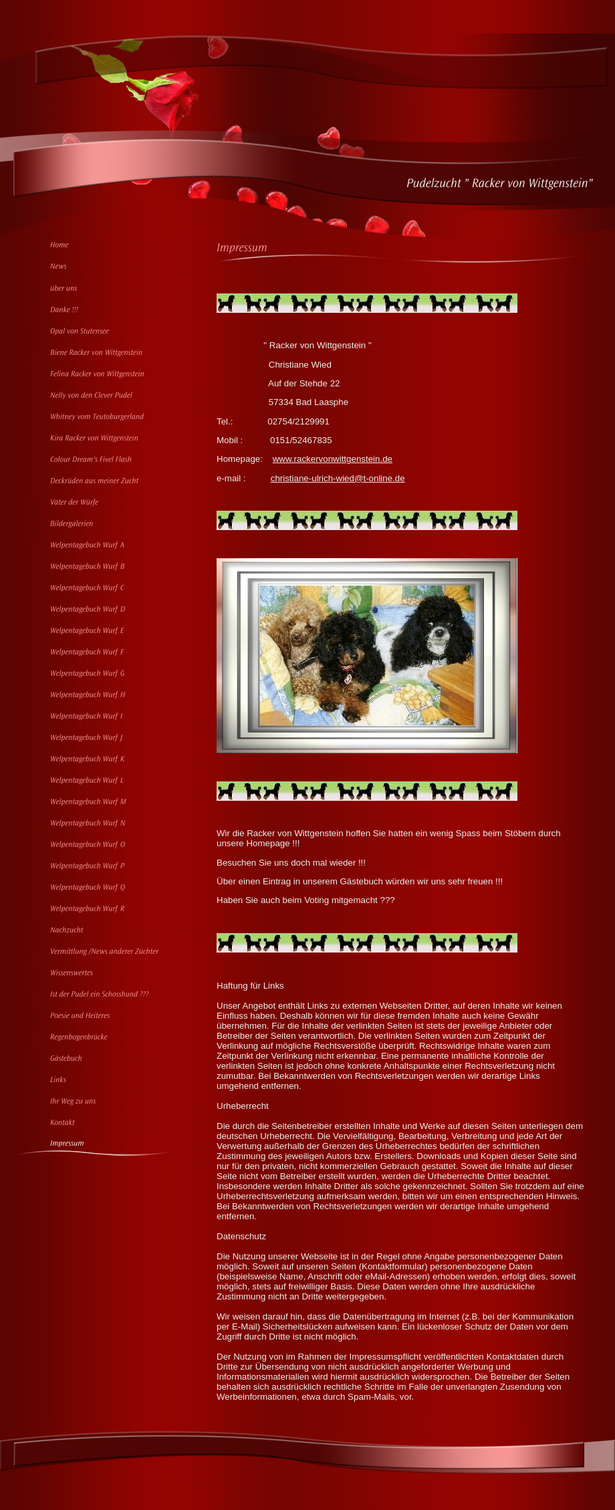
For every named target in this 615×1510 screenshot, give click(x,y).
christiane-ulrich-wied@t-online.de (338, 478)
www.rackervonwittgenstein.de (332, 459)
